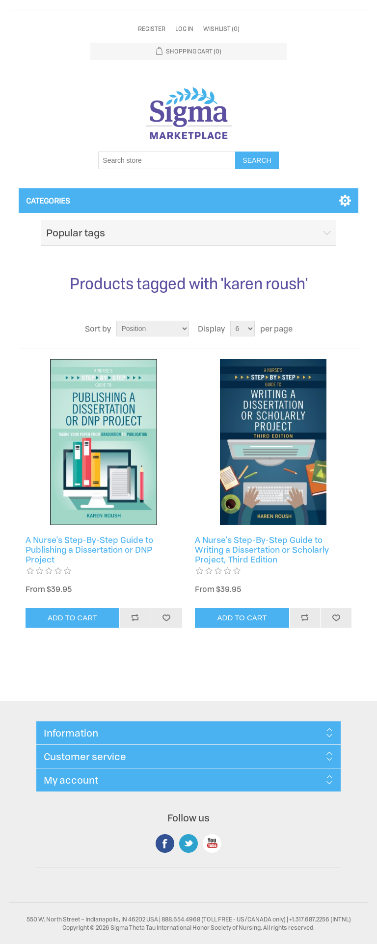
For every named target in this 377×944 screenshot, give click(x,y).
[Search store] (167, 160)
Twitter (188, 843)
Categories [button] (48, 200)
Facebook (165, 843)
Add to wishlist (166, 618)
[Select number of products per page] (242, 328)
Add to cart (72, 617)
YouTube (212, 843)
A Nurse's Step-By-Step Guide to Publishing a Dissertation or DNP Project (89, 550)
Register (151, 29)
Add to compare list (135, 618)
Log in (184, 29)
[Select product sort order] (152, 328)
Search (256, 160)
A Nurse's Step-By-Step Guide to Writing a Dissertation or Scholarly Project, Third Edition (262, 550)
